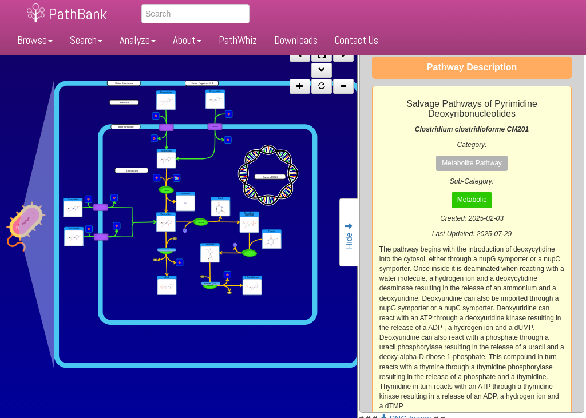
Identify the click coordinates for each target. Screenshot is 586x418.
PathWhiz (238, 40)
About (187, 40)
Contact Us (356, 40)
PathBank (78, 14)
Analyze (138, 40)
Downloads (296, 40)
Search (86, 40)
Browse (35, 40)
